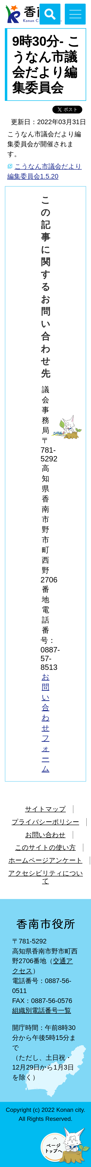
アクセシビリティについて (45, 877)
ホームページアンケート (45, 860)
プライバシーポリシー (45, 822)
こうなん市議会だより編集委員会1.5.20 (44, 171)
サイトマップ (45, 809)
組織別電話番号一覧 (41, 1010)
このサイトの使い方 (45, 847)
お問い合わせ (45, 835)
